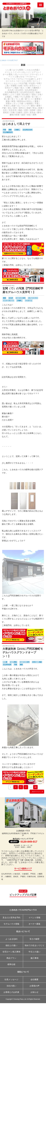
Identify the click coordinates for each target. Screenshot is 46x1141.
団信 (34, 94)
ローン (36, 81)
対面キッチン (12, 103)
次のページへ (37, 791)
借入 (22, 88)
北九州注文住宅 (27, 92)
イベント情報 (34, 918)
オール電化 (8, 74)
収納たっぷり (9, 94)
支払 (10, 108)
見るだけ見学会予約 (11, 918)
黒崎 (34, 115)
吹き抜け (26, 94)
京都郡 (13, 86)
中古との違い (34, 952)
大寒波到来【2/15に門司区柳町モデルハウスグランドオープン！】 (22, 652)
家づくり (29, 99)
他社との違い (11, 945)
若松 (39, 110)
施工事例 (34, 958)
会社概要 (34, 979)
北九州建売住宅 (11, 92)
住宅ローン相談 (12, 88)
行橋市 (19, 112)
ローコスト (10, 81)
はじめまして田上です (16, 123)
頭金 (29, 115)
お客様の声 (34, 986)
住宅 (26, 86)
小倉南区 (29, 103)
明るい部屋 (37, 108)
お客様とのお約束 (11, 992)
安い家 (7, 99)
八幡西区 (35, 88)
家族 (8, 101)
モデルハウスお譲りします (29, 79)
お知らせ (34, 992)
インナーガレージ (22, 72)
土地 (39, 94)
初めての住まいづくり (34, 945)
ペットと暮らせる (16, 77)
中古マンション (11, 83)
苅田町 (33, 110)
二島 (7, 86)
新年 (15, 108)
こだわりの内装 (32, 70)
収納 (38, 92)
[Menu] (40, 4)
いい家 (9, 70)
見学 (26, 112)
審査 (37, 101)
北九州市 (19, 90)
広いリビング (23, 106)
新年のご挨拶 (25, 108)
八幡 (28, 88)
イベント (9, 72)
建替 (38, 106)
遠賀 (23, 115)
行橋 (13, 112)
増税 (16, 97)
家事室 (37, 99)
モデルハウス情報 (11, 924)
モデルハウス (9, 79)
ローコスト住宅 (24, 81)
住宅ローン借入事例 (11, 952)
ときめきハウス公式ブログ (9, 60)
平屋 (37, 103)
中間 (38, 83)
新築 (23, 65)
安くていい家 (17, 99)
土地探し (9, 97)
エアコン (36, 72)
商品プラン (11, 958)
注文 (5, 110)
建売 (33, 106)
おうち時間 (18, 70)
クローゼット (36, 74)
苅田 (26, 110)
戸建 (4, 108)
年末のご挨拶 (10, 106)
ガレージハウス (21, 74)
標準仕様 (11, 964)
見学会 (33, 112)
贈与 (39, 112)
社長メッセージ (11, 979)
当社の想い (11, 986)
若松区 (6, 112)
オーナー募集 (34, 924)
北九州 (10, 90)
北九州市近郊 (31, 90)
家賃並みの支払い (25, 101)
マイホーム (31, 77)
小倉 (21, 103)
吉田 (18, 94)
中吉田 (32, 83)
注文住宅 (13, 110)
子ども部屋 (25, 97)
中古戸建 (23, 83)
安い (37, 97)
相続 (20, 110)
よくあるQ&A (11, 939)
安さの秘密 (34, 939)
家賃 (13, 101)
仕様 (20, 86)
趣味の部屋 (14, 115)
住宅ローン (34, 86)
